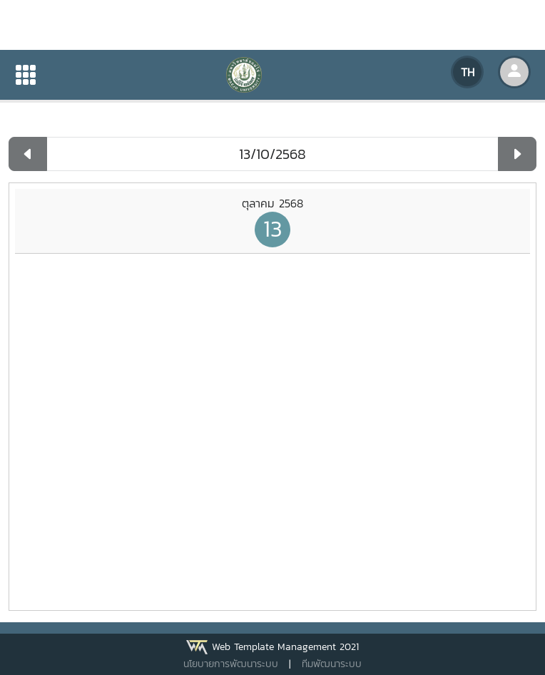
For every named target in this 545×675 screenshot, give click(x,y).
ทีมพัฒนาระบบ (332, 663)
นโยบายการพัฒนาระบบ (230, 663)
